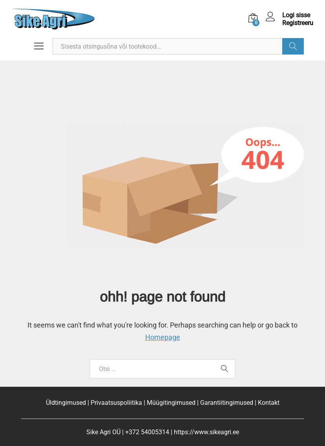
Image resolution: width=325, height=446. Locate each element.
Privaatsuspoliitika (116, 402)
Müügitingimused (171, 402)
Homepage (162, 337)
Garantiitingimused (226, 402)
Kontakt (268, 402)
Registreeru (297, 23)
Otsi (293, 46)
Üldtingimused (66, 402)
